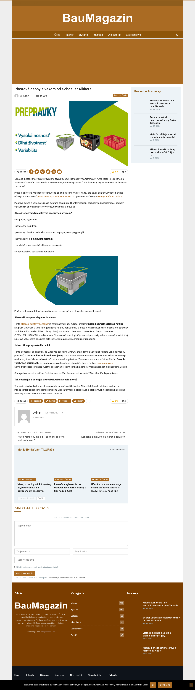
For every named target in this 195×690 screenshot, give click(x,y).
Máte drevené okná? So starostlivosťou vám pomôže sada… (162, 103)
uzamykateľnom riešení (109, 196)
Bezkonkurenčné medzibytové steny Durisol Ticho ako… (163, 120)
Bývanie (83, 34)
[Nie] (191, 685)
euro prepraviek (105, 363)
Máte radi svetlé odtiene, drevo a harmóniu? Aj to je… (162, 152)
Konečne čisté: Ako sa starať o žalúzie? (103, 436)
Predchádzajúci (27, 498)
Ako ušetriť (114, 34)
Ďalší (41, 498)
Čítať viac (165, 685)
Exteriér (74, 635)
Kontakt (17, 3)
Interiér (70, 34)
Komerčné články (120, 95)
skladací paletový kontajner (35, 324)
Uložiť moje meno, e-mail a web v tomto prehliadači (37, 567)
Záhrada (98, 34)
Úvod (57, 34)
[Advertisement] (97, 62)
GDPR (36, 3)
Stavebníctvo (133, 34)
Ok (153, 685)
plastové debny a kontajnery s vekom (56, 196)
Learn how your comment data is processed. (66, 578)
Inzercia (27, 3)
